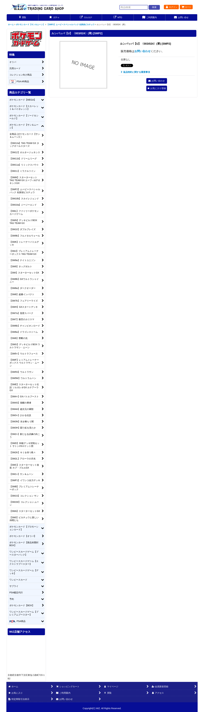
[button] (156, 88)
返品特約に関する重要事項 (135, 72)
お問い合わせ (142, 51)
